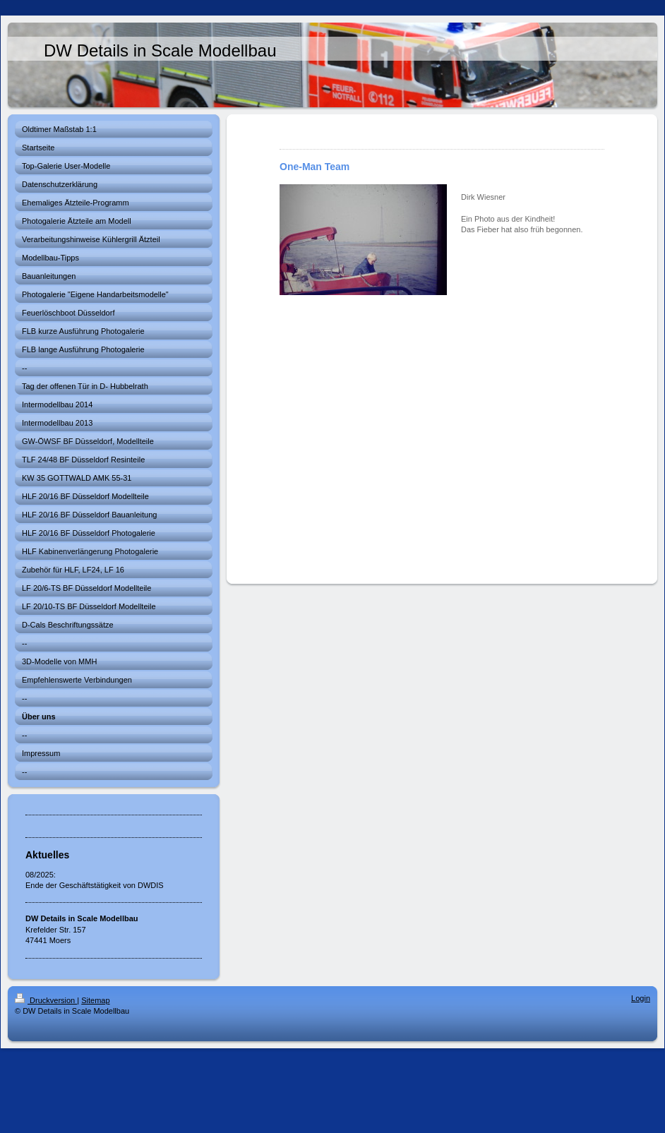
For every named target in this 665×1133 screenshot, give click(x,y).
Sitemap (95, 1000)
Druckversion (46, 1000)
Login (640, 998)
